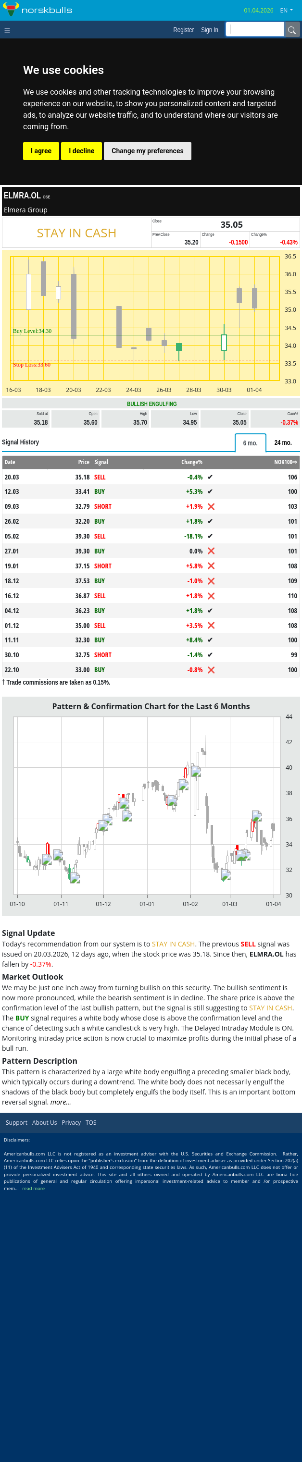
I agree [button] (41, 151)
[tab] (250, 443)
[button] (290, 10)
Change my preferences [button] (147, 151)
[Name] (292, 29)
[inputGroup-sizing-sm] (255, 29)
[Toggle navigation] (9, 29)
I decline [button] (81, 151)
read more (33, 1188)
